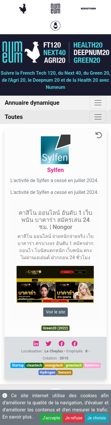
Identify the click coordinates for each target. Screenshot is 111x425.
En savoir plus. (17, 417)
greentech (74, 365)
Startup (18, 365)
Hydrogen (47, 372)
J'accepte (51, 418)
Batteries (92, 365)
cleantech (34, 365)
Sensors (64, 372)
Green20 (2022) (55, 328)
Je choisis (96, 418)
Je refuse (73, 418)
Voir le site (55, 312)
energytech (54, 365)
